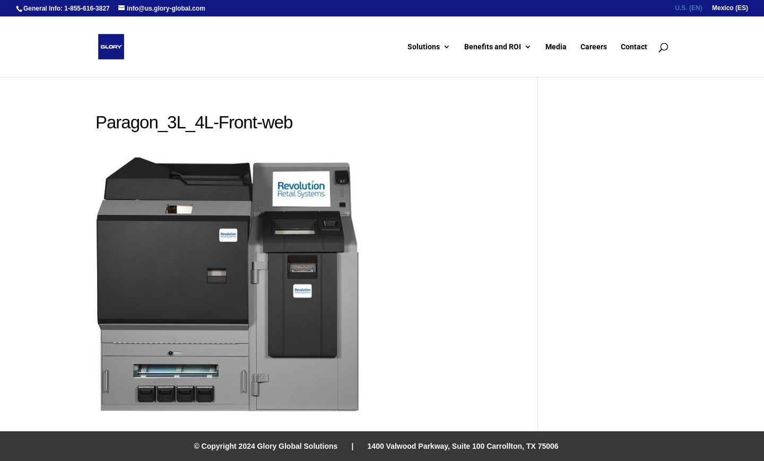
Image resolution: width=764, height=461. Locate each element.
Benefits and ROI (492, 47)
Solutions (423, 47)
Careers (593, 47)
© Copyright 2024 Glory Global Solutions (265, 446)
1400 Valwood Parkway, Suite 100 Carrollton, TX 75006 (463, 446)
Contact (634, 47)
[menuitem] (688, 10)
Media (556, 47)
